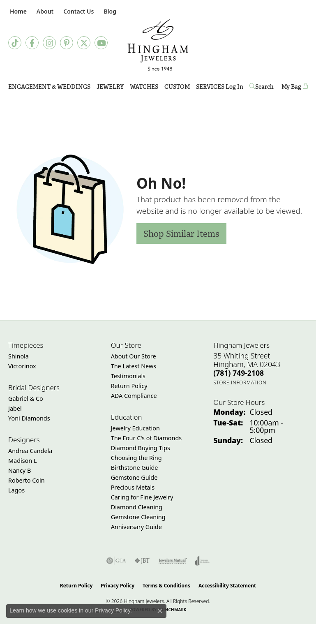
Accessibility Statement (227, 585)
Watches (144, 86)
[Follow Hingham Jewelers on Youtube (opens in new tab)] (101, 42)
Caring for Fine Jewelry (142, 497)
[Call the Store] (238, 373)
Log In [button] (234, 88)
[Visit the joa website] (202, 561)
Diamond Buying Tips (140, 448)
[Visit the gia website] (116, 561)
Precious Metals (133, 487)
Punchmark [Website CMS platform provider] (173, 609)
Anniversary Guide (136, 527)
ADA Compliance (134, 396)
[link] (17, 11)
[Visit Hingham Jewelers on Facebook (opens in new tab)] (32, 42)
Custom (177, 86)
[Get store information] (239, 382)
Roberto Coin (26, 480)
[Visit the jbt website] (142, 561)
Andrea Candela (30, 451)
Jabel (15, 408)
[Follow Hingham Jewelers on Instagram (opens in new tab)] (49, 42)
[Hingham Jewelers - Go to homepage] (158, 45)
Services (210, 86)
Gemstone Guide (134, 477)
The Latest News (133, 366)
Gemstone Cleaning (138, 517)
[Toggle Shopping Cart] (294, 87)
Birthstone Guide (134, 467)
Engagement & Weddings (49, 86)
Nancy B (19, 470)
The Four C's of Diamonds (146, 438)
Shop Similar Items (181, 233)
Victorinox (22, 366)
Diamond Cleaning (136, 507)
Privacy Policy (117, 585)
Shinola (18, 356)
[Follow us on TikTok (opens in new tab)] (14, 42)
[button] (44, 11)
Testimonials (128, 376)
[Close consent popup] (159, 610)
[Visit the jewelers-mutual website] (173, 561)
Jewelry (110, 86)
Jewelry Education (135, 428)
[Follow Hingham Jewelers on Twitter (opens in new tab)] (83, 42)
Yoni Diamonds (29, 418)
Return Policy (129, 386)
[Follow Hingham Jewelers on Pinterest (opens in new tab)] (66, 42)
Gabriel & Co (25, 398)
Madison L (22, 461)
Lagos (16, 490)
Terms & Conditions (166, 585)
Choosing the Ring (136, 458)
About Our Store (133, 356)
